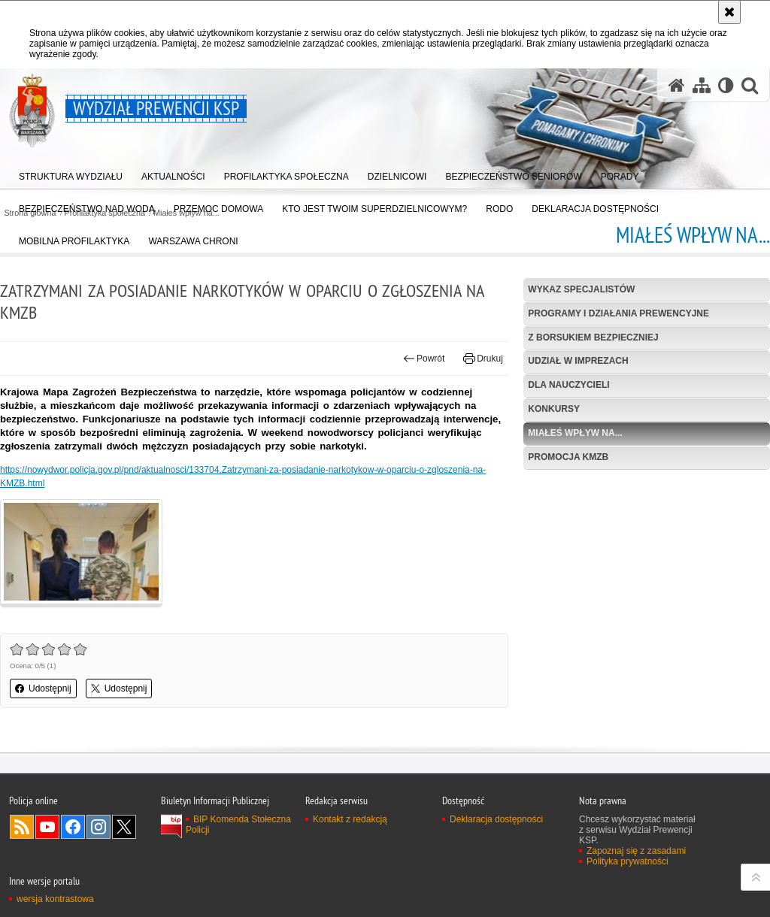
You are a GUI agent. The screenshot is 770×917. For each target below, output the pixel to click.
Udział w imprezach (578, 361)
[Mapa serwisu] (702, 85)
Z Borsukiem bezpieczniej (593, 337)
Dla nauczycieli (568, 385)
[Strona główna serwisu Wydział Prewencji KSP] (676, 85)
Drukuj (483, 359)
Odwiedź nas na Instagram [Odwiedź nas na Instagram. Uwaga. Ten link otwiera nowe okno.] (98, 827)
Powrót (424, 359)
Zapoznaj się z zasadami (636, 851)
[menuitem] (70, 173)
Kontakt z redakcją (350, 819)
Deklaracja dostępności (496, 819)
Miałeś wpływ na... (575, 433)
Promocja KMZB (568, 457)
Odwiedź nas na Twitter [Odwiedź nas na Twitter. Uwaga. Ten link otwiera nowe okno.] (124, 827)
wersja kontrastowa (55, 899)
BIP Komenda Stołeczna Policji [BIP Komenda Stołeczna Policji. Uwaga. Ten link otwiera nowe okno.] (238, 824)
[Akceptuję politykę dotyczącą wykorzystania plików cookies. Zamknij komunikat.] (729, 12)
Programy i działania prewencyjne (618, 313)
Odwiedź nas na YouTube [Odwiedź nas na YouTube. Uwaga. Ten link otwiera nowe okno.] (47, 827)
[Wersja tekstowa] (726, 85)
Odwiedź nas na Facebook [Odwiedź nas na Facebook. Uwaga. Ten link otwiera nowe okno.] (73, 827)
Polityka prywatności (627, 861)
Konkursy (554, 409)
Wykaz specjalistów (581, 289)
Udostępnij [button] (43, 688)
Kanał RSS (22, 827)
